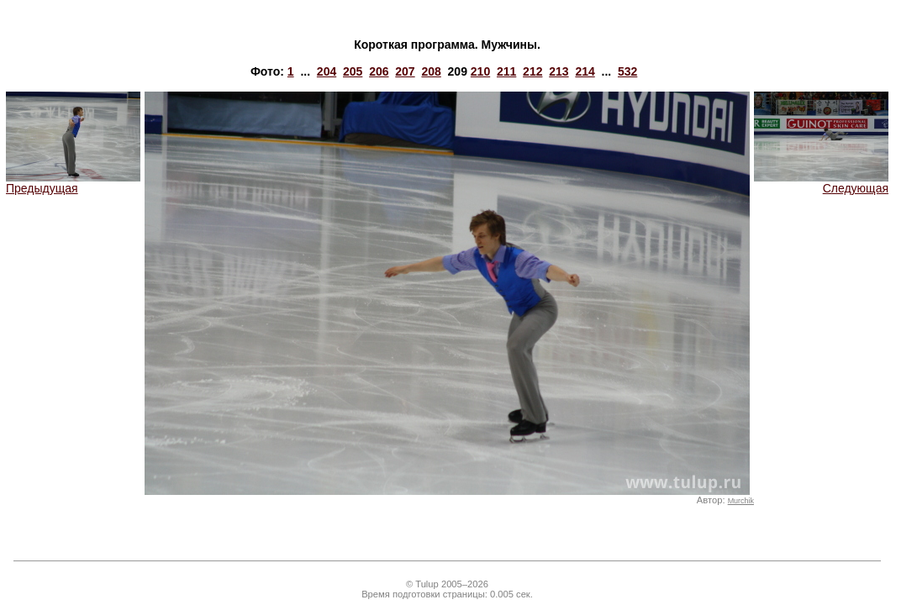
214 (584, 71)
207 (404, 71)
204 (326, 71)
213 (558, 71)
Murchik (741, 501)
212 (532, 71)
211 (506, 71)
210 (480, 71)
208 (430, 71)
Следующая (821, 183)
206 (378, 71)
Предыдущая (73, 183)
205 (352, 71)
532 (627, 71)
